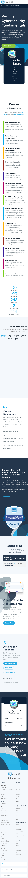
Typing (2, 796)
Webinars (3, 845)
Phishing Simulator (3, 336)
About (17, 841)
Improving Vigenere (23, 336)
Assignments (3, 803)
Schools (2, 857)
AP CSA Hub (18, 801)
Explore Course (14, 678)
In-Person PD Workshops (6, 822)
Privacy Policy (18, 850)
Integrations (3, 812)
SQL (17, 817)
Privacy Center (19, 847)
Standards (18, 794)
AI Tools (2, 814)
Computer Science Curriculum (7, 789)
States (2, 834)
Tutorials (17, 798)
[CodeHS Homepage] (7, 2)
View (16, 564)
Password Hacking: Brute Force (16, 337)
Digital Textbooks (19, 800)
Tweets (2, 838)
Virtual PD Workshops (5, 824)
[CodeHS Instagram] (10, 778)
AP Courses (18, 787)
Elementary (18, 789)
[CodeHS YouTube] (15, 778)
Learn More (7, 495)
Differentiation (19, 826)
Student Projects (4, 847)
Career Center (4, 848)
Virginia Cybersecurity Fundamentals (8, 563)
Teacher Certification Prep (6, 826)
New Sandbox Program (21, 806)
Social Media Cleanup (10, 337)
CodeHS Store (6, 875)
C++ (16, 815)
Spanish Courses (19, 793)
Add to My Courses (10, 663)
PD (1, 818)
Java (17, 812)
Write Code (3, 810)
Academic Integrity (5, 815)
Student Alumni (4, 850)
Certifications (4, 791)
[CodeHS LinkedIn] (12, 778)
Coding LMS (3, 784)
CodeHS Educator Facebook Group (10, 869)
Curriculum (6, 5)
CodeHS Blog (4, 840)
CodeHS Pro (3, 787)
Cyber (17, 5)
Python (17, 810)
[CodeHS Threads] (19, 778)
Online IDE (3, 785)
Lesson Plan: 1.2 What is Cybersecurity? (14, 433)
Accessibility (18, 854)
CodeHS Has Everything (21, 822)
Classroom (3, 805)
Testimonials (3, 836)
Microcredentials (4, 827)
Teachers (3, 859)
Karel (17, 819)
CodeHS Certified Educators (8, 864)
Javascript (18, 808)
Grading (2, 806)
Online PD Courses (5, 820)
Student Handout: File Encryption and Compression (14, 440)
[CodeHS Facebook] (8, 778)
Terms (17, 848)
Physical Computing (20, 835)
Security (17, 852)
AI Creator (3, 794)
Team (17, 843)
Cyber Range (3, 798)
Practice (17, 796)
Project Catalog (19, 785)
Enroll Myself (8, 667)
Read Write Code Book (6, 841)
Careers (17, 845)
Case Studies (4, 832)
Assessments (18, 829)
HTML (17, 814)
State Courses (19, 791)
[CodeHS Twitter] (17, 778)
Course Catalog (12, 5)
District (2, 855)
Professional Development (6, 793)
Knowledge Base (4, 843)
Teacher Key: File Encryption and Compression (14, 446)
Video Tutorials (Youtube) (14, 682)
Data (2, 808)
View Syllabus (8, 46)
